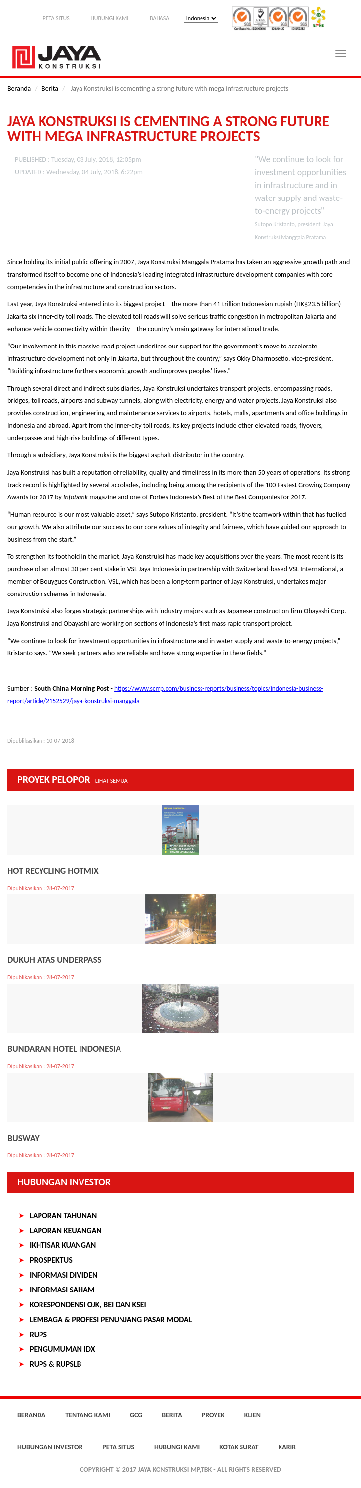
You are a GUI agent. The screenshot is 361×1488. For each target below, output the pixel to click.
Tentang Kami (87, 1415)
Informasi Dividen (64, 1275)
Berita (49, 88)
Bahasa (159, 18)
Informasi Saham (62, 1289)
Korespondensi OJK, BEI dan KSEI (88, 1304)
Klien (252, 1415)
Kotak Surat (238, 1447)
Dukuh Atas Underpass (54, 959)
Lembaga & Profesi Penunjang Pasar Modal (111, 1319)
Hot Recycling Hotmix (53, 870)
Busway (23, 1138)
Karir (287, 1447)
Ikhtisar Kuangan (63, 1245)
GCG (136, 1415)
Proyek (213, 1415)
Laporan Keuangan (66, 1230)
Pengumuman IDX (62, 1349)
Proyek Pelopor (72, 779)
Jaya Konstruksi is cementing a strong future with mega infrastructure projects (168, 129)
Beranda (19, 88)
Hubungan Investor (64, 1182)
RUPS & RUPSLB (55, 1364)
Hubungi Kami (109, 18)
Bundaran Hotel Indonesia (64, 1048)
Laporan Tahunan (63, 1215)
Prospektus (51, 1260)
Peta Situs (55, 18)
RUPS (38, 1334)
